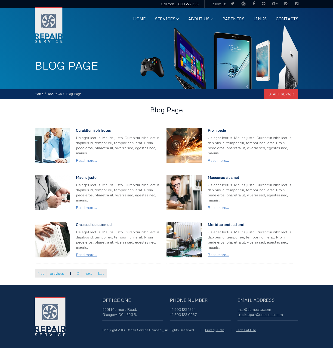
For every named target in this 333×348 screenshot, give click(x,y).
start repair (281, 94)
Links (260, 18)
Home (139, 18)
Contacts (287, 18)
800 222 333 (188, 4)
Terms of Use (246, 330)
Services (165, 18)
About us (199, 18)
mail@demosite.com (254, 309)
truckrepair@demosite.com (260, 314)
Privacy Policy (215, 330)
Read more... (86, 160)
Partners (233, 18)
